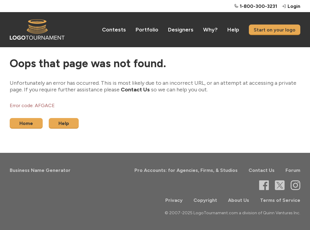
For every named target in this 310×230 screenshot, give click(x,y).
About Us (238, 200)
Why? (210, 29)
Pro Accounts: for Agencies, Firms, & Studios (186, 170)
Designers (180, 29)
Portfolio (147, 29)
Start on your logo (274, 30)
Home (26, 123)
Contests (114, 29)
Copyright (205, 200)
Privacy (174, 200)
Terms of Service (280, 200)
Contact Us (135, 89)
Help (233, 29)
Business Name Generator (40, 170)
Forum (292, 170)
